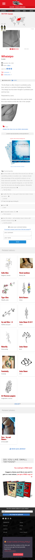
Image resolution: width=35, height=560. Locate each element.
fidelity (19, 129)
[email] (17, 511)
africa (31, 10)
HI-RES (14, 80)
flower (11, 129)
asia (24, 10)
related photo (6, 74)
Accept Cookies (18, 554)
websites (5, 529)
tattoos (21, 522)
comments (5, 72)
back (32, 29)
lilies (8, 129)
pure (17, 129)
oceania (3, 10)
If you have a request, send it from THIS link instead (17, 229)
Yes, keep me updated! (16, 514)
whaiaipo (5, 129)
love (14, 129)
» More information (10, 551)
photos (21, 525)
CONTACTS (6, 522)
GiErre (8, 65)
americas (17, 10)
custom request (23, 532)
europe (10, 10)
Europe (10, 14)
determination (25, 129)
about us (5, 525)
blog (21, 529)
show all (16, 403)
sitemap (5, 532)
